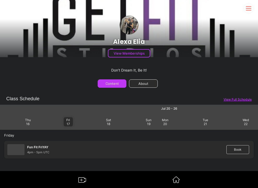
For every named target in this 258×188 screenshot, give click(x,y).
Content (112, 83)
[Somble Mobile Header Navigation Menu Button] (248, 8)
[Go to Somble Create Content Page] (82, 181)
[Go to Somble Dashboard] (176, 181)
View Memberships (129, 53)
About (143, 83)
